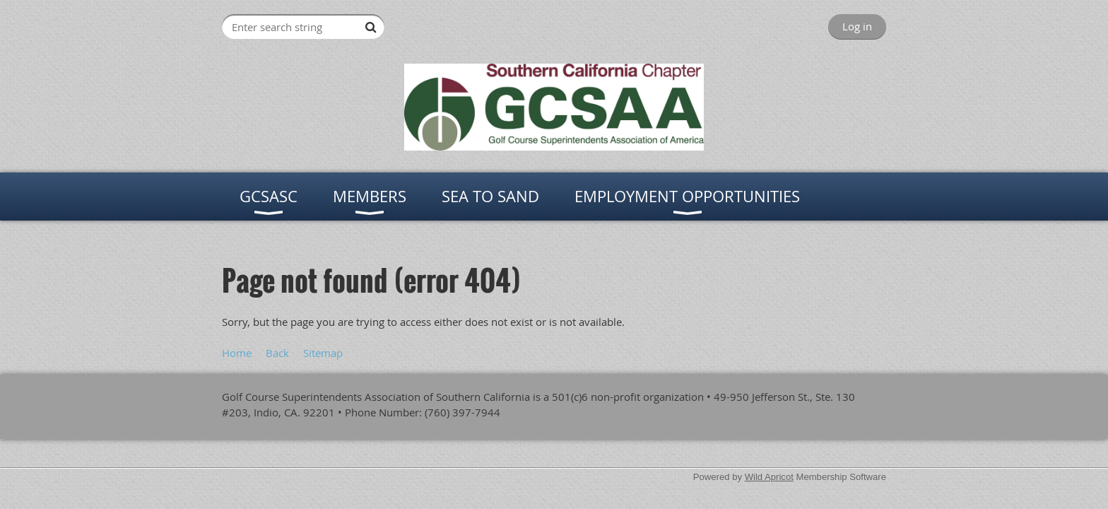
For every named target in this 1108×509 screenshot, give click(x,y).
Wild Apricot (769, 477)
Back (277, 353)
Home (237, 353)
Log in (857, 26)
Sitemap (323, 353)
